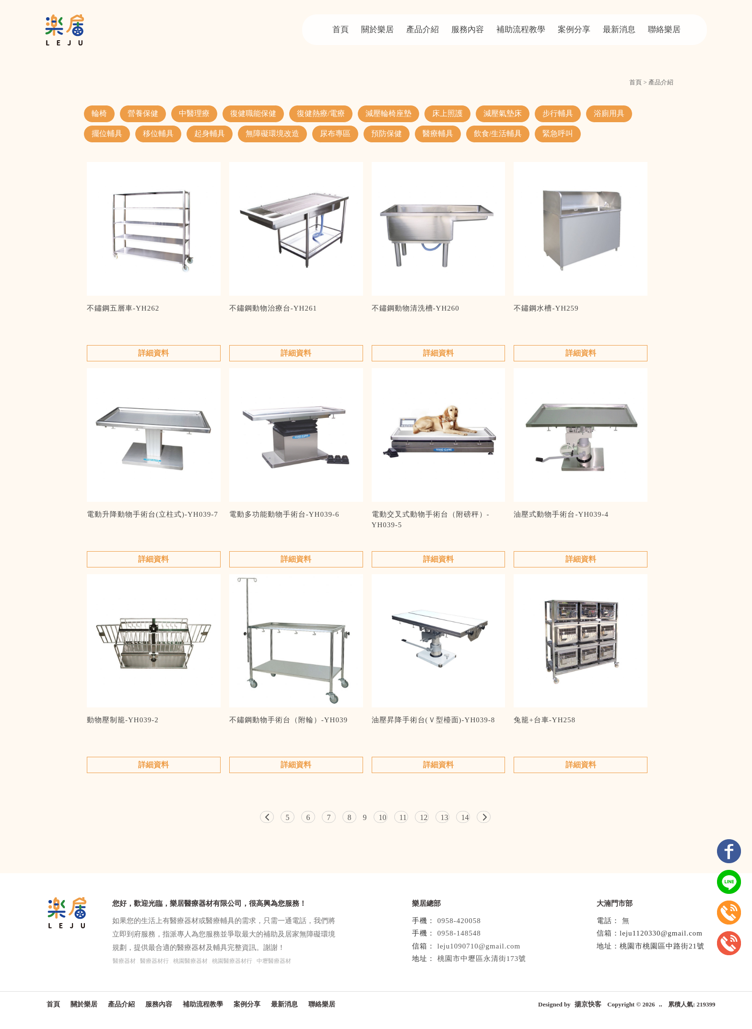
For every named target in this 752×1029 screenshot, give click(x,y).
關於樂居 (377, 29)
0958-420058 (459, 921)
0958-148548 (459, 933)
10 (383, 817)
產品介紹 (422, 29)
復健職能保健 (253, 113)
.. (660, 1004)
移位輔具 (158, 133)
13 (444, 817)
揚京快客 (588, 1004)
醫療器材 (124, 961)
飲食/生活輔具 (498, 133)
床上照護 (447, 113)
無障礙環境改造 (272, 133)
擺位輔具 (107, 133)
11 (403, 817)
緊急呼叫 (557, 133)
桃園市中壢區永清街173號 (482, 958)
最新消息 (619, 29)
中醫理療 (194, 113)
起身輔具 (209, 133)
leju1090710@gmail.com (479, 946)
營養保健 (143, 113)
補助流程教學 (520, 29)
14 (465, 817)
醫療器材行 (154, 961)
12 (424, 817)
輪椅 (99, 113)
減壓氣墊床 (502, 113)
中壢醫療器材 (274, 961)
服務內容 (467, 29)
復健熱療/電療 (321, 113)
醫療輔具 (438, 133)
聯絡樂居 (664, 29)
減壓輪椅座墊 (388, 113)
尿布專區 (335, 133)
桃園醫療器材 (190, 961)
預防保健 (386, 133)
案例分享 (574, 29)
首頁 (340, 29)
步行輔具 (557, 113)
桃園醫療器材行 (232, 961)
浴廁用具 (609, 113)
